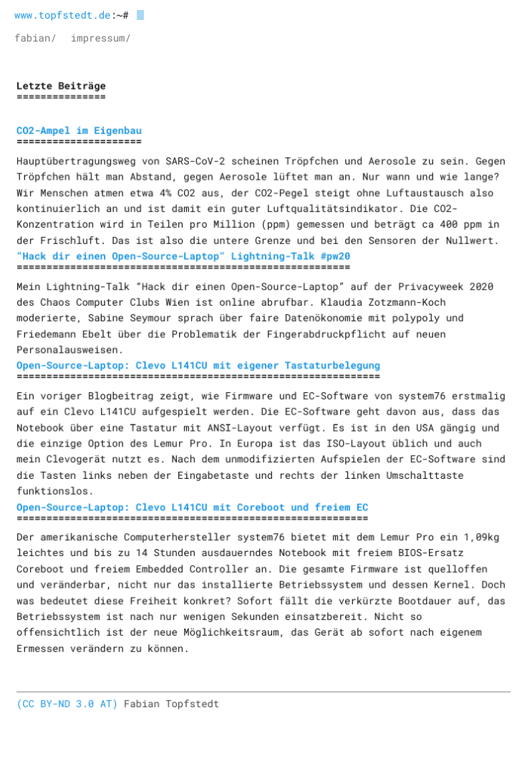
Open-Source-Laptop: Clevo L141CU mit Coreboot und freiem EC (193, 505)
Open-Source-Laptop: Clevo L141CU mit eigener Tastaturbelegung (199, 365)
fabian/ (35, 37)
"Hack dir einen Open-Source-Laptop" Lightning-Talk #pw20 (184, 257)
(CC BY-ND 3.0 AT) (69, 700)
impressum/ (101, 37)
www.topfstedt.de (62, 14)
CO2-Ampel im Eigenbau (80, 133)
